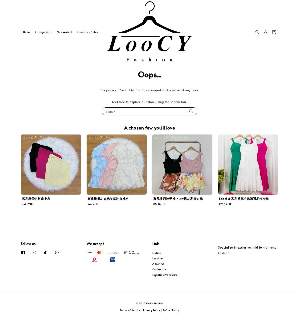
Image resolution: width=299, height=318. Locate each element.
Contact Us (159, 269)
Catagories (42, 32)
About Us (158, 264)
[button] (257, 32)
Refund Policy (171, 310)
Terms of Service (130, 310)
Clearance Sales (87, 32)
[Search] (191, 111)
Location (158, 258)
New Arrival (64, 32)
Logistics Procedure (164, 275)
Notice (156, 253)
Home (26, 32)
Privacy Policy (151, 310)
